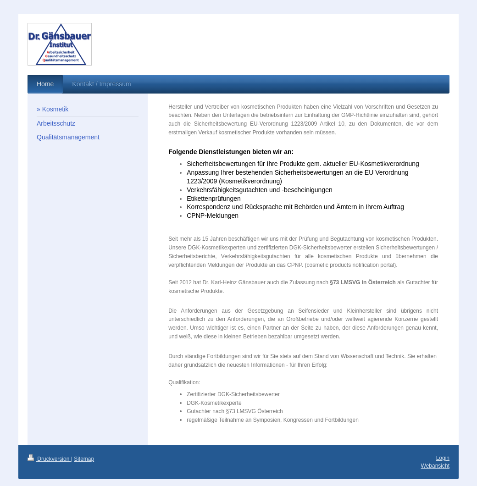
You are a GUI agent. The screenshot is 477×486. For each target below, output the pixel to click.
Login (442, 458)
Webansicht (435, 466)
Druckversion (49, 459)
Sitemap (84, 459)
